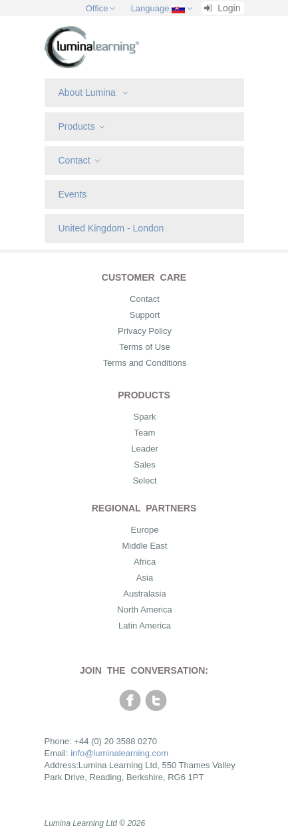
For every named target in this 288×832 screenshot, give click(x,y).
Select (144, 480)
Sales (145, 465)
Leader (144, 449)
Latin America (144, 625)
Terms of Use (144, 347)
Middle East (145, 546)
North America (144, 610)
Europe (145, 530)
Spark (145, 417)
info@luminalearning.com (119, 753)
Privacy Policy (145, 331)
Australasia (144, 594)
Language (150, 8)
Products (81, 126)
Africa (145, 562)
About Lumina (93, 92)
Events (73, 194)
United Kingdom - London (111, 228)
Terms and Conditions (145, 363)
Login (222, 8)
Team (145, 433)
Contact (79, 160)
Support (145, 315)
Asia (144, 578)
